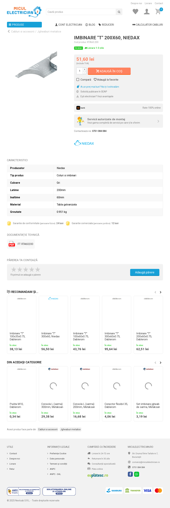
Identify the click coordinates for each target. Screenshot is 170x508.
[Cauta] (119, 11)
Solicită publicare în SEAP (91, 91)
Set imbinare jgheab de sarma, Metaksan (148, 406)
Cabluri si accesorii (22, 31)
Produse (16, 25)
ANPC (52, 469)
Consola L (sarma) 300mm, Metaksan (52, 406)
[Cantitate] (79, 71)
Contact (159, 3)
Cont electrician (68, 25)
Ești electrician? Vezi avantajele (94, 96)
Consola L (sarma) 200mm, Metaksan (84, 406)
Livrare (148, 3)
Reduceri (106, 25)
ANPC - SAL (55, 474)
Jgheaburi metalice (49, 31)
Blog (90, 25)
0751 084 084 (138, 467)
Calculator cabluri (147, 25)
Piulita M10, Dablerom (16, 406)
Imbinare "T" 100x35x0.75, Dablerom (17, 336)
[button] (160, 292)
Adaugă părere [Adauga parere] (144, 272)
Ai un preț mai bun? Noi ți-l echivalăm (97, 86)
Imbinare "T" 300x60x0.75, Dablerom (112, 336)
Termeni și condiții (58, 464)
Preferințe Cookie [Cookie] (57, 453)
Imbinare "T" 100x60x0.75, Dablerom (81, 336)
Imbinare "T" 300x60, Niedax (50, 335)
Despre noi (136, 3)
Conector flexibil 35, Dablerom (116, 406)
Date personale (56, 458)
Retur (11, 469)
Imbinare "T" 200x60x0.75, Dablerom (144, 336)
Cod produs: (80, 42)
